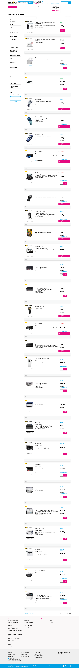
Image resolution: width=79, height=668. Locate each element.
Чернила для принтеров (13, 628)
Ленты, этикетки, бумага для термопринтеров (14, 642)
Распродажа (10, 623)
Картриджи (10, 625)
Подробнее (62, 30)
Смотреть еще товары (30, 613)
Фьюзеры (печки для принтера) (15, 630)
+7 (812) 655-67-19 (46, 2)
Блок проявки (11, 640)
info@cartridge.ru (46, 3)
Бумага (9, 644)
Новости (51, 623)
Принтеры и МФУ (12, 646)
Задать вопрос (27, 627)
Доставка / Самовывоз (28, 622)
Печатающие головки (12, 637)
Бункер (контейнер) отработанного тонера (15, 635)
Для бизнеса (42, 618)
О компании (26, 620)
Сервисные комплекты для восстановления (13, 632)
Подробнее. (26, 666)
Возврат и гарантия (28, 625)
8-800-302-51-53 (38, 654)
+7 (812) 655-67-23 (24, 654)
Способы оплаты (27, 623)
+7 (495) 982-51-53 (11, 654)
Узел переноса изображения (14, 638)
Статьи (51, 620)
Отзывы (51, 622)
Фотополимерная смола (13, 622)
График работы (36, 3)
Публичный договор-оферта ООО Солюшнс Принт (64, 653)
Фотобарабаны (11, 627)
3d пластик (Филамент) (13, 620)
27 (66, 613)
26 (64, 613)
